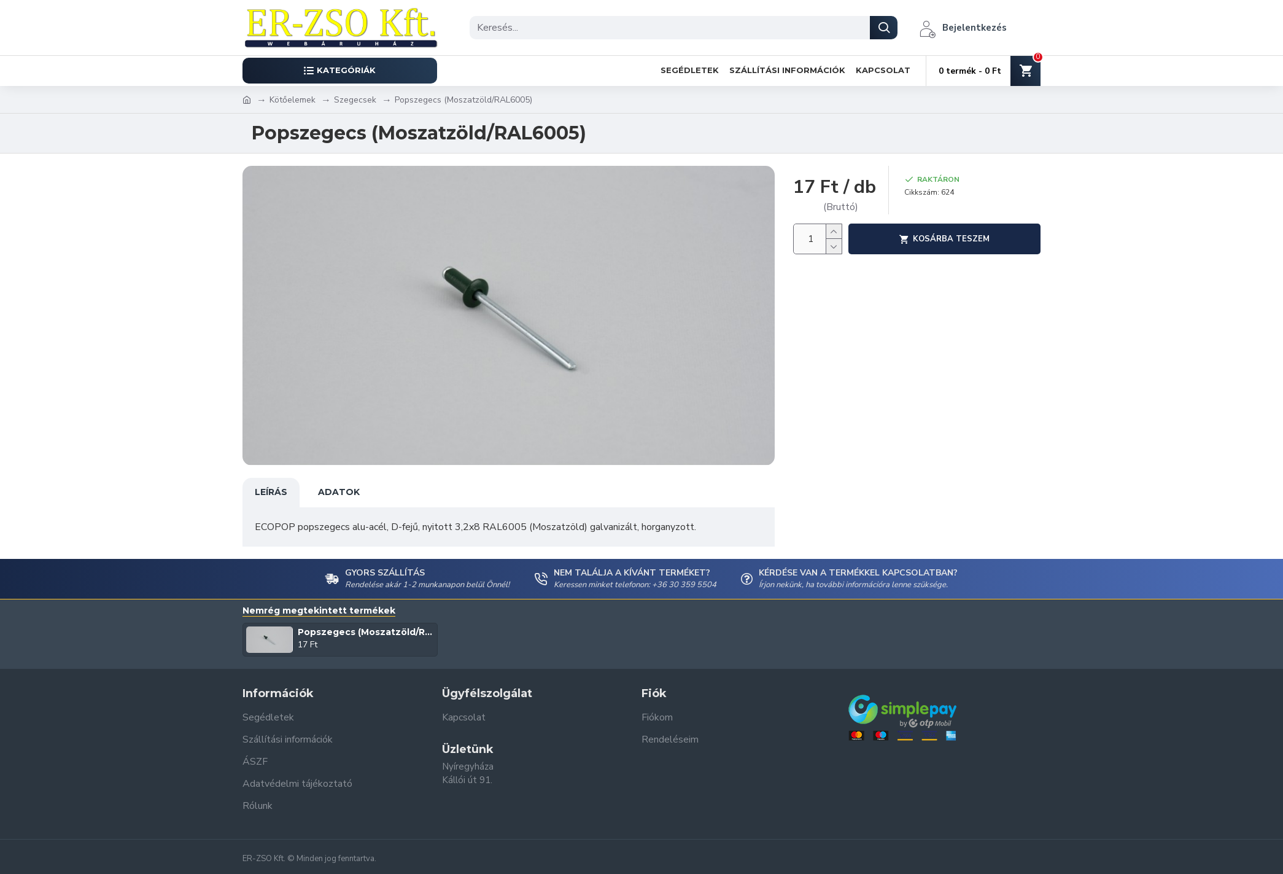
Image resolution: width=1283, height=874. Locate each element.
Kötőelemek (292, 100)
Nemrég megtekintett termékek (318, 611)
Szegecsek (355, 100)
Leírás (271, 491)
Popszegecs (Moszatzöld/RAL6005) (365, 632)
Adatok (339, 491)
